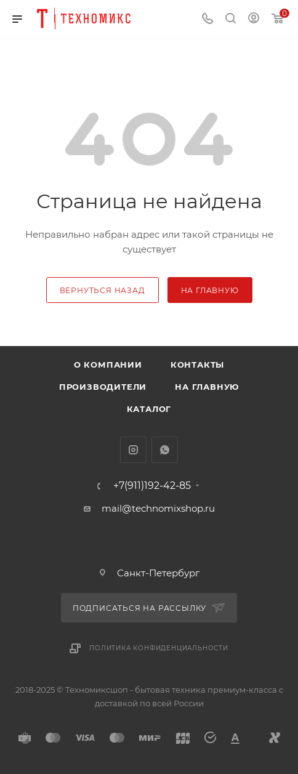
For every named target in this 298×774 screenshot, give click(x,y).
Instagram (133, 450)
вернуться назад (102, 290)
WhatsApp (164, 450)
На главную (207, 387)
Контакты (197, 364)
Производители (103, 387)
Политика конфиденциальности (158, 648)
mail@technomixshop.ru (158, 508)
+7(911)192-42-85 (152, 486)
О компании (108, 364)
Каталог (149, 409)
